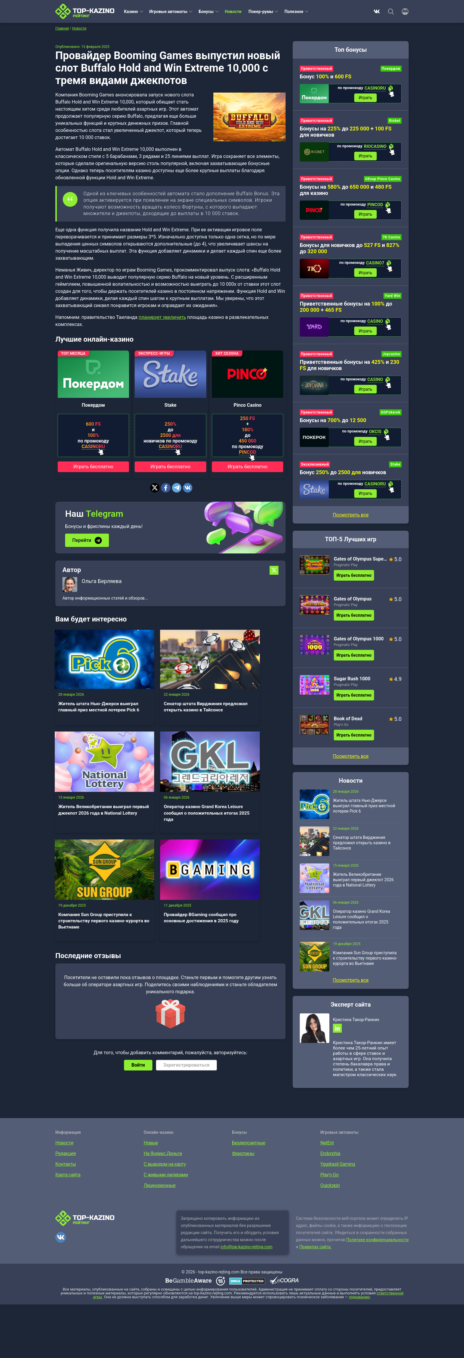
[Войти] (403, 11)
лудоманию (359, 1301)
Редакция (65, 1157)
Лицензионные (160, 1189)
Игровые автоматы (168, 11)
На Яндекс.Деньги (163, 1157)
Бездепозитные (248, 1146)
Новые (151, 1146)
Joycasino (391, 356)
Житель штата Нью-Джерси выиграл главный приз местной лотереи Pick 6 (90, 700)
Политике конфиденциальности (377, 1243)
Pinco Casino (247, 405)
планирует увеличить (162, 317)
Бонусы (206, 11)
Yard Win (392, 297)
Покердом (93, 405)
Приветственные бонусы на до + (346, 308)
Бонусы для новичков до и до (349, 249)
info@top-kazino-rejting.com (246, 1250)
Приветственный (316, 69)
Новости (233, 11)
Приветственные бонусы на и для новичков (349, 367)
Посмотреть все (350, 518)
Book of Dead (348, 722)
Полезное (293, 11)
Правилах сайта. (315, 1250)
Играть (365, 98)
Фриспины (243, 1157)
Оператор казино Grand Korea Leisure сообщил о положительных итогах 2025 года (91, 794)
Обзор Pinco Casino (382, 180)
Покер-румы (261, 11)
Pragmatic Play (345, 568)
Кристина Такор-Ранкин (356, 1022)
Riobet (394, 121)
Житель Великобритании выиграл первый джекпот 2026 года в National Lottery (247, 700)
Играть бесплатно (93, 466)
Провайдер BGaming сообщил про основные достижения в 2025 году (244, 791)
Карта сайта (67, 1178)
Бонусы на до (333, 422)
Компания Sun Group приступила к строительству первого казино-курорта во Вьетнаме (170, 794)
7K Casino (391, 239)
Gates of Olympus (353, 602)
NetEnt (327, 1146)
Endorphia (330, 1157)
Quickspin (330, 1189)
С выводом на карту (165, 1168)
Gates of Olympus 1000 (359, 642)
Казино (131, 11)
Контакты (65, 1168)
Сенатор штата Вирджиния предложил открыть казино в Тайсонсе (169, 700)
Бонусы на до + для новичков (346, 132)
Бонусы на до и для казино (346, 191)
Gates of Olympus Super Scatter (360, 562)
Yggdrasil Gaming (337, 1168)
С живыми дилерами (166, 1178)
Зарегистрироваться (186, 935)
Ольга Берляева (102, 581)
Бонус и (325, 76)
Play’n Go (341, 728)
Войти (138, 935)
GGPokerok (390, 415)
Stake (171, 405)
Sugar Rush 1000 (352, 682)
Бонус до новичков (343, 475)
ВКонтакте (376, 11)
